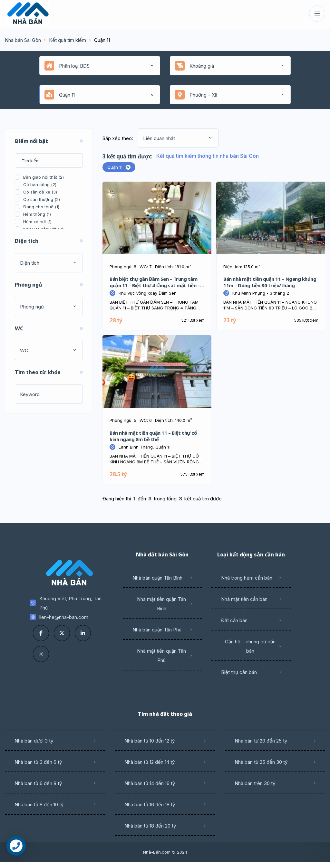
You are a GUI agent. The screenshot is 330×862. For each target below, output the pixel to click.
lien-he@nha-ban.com (63, 617)
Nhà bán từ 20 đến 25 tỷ (261, 741)
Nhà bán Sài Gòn (23, 40)
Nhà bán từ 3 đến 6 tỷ (38, 762)
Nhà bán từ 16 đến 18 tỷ (149, 804)
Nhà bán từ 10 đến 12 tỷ (149, 741)
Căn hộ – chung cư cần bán (250, 646)
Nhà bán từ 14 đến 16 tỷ (149, 783)
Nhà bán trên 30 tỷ (255, 783)
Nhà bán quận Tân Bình (157, 578)
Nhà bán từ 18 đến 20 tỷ (150, 826)
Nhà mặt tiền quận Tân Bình (161, 603)
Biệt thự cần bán (239, 672)
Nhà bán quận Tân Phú (156, 630)
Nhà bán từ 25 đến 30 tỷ (261, 762)
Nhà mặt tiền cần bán (244, 599)
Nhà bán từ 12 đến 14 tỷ (149, 762)
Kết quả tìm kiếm (67, 40)
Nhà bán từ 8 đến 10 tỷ (39, 804)
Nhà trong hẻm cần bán (246, 578)
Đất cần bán (234, 620)
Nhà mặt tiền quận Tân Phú (161, 655)
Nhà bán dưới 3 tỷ (34, 741)
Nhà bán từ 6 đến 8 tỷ (38, 783)
